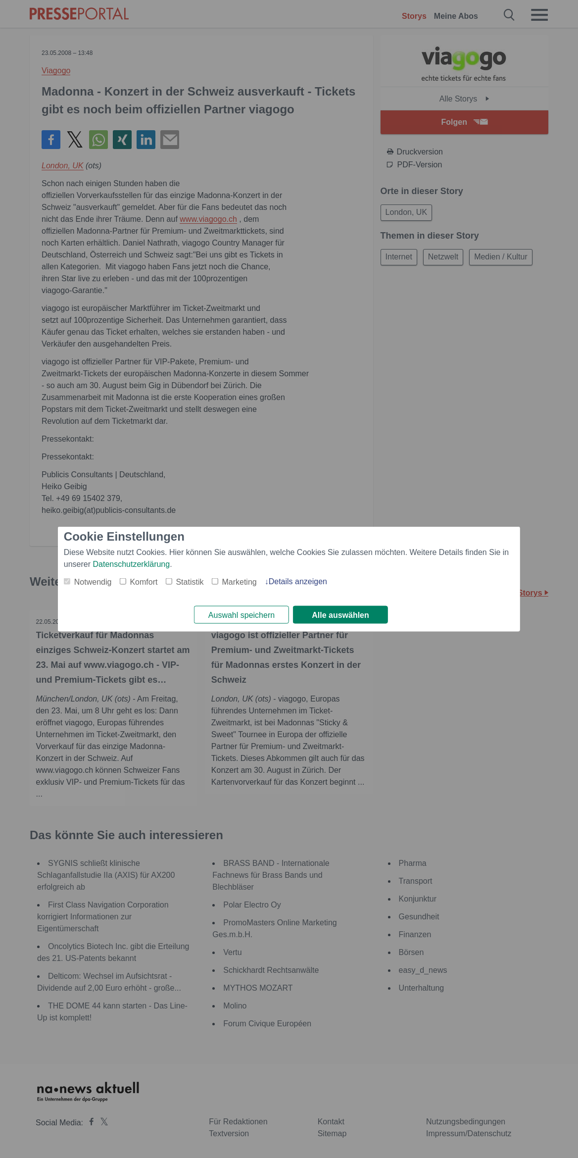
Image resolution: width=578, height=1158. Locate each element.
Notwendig (93, 581)
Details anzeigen (298, 580)
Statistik (189, 581)
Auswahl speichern (241, 615)
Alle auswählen (340, 615)
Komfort (143, 581)
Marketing (239, 581)
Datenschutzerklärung (131, 563)
